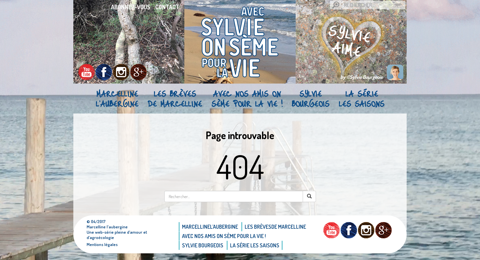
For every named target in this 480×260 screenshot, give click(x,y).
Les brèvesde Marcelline (175, 99)
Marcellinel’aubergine (117, 99)
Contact (167, 7)
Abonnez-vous (130, 7)
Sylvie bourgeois (310, 99)
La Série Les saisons (361, 99)
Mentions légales (102, 244)
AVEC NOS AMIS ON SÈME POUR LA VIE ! (246, 99)
